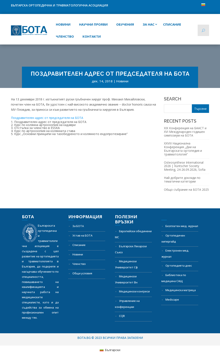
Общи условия (82, 273)
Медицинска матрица (180, 290)
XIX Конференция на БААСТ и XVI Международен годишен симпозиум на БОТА (185, 131)
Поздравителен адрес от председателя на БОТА (47, 118)
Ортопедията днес (178, 265)
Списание (79, 245)
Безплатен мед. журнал (181, 226)
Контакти (91, 36)
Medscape (172, 299)
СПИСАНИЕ (172, 24)
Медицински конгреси (134, 291)
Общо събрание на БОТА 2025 (186, 189)
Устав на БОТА (82, 235)
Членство (65, 36)
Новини (63, 24)
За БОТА (78, 226)
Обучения (125, 24)
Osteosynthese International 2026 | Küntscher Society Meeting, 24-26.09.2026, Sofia (184, 166)
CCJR (122, 316)
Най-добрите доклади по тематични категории (182, 179)
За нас (148, 24)
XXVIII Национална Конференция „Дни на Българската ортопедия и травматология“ (183, 148)
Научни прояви (93, 24)
